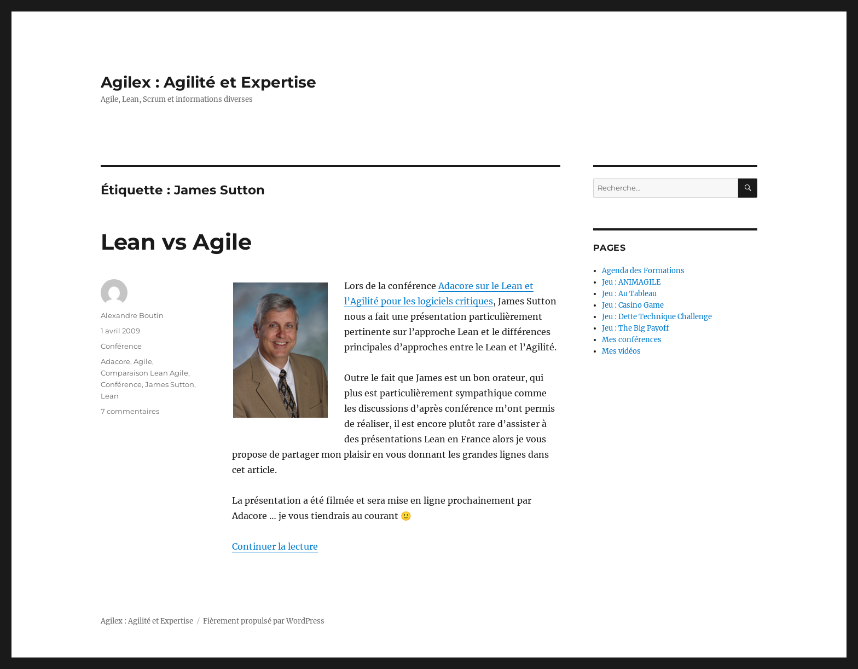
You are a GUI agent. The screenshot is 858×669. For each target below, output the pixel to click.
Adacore (115, 361)
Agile (143, 361)
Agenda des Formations (643, 270)
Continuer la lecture (275, 546)
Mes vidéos (621, 351)
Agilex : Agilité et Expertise (208, 82)
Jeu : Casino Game (633, 305)
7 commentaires (130, 411)
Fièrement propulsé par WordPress (263, 621)
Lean (110, 395)
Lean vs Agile (176, 241)
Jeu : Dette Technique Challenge (657, 316)
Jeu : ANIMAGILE (631, 282)
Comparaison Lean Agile (144, 372)
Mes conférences (632, 339)
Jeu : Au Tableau (629, 293)
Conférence (121, 346)
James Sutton (169, 384)
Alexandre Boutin (132, 315)
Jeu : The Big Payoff (635, 328)
